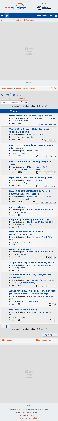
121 (55, 202)
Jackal (31, 252)
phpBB (21, 410)
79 (45, 173)
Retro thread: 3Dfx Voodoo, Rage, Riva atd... (31, 115)
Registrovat (30, 20)
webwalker (32, 280)
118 (42, 202)
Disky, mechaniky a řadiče (27, 302)
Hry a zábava (22, 213)
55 (55, 286)
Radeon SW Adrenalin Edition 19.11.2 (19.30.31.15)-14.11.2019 (27, 233)
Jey (29, 135)
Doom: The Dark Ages (20, 249)
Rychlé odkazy (3, 16)
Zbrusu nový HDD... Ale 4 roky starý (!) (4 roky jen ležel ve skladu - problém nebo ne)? (32, 292)
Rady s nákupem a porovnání (28, 169)
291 (50, 124)
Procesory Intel (23, 153)
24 (51, 186)
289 (42, 124)
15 (55, 157)
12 (45, 157)
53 (48, 286)
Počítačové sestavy (24, 225)
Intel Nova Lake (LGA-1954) (23, 309)
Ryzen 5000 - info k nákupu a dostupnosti (30, 177)
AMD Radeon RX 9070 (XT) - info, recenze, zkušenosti (30, 276)
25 (55, 186)
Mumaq (31, 167)
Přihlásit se (17, 20)
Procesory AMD (23, 199)
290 (46, 124)
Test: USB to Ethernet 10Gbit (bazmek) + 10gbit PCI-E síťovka (29, 130)
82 (55, 173)
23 (48, 186)
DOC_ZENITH (33, 118)
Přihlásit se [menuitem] (51, 16)
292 (55, 124)
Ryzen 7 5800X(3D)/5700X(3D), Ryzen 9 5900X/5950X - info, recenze (29, 192)
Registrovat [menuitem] (56, 16)
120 (50, 202)
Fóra (7, 16)
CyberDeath (33, 296)
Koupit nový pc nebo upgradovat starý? (29, 219)
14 (51, 157)
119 (46, 202)
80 (48, 173)
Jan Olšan (32, 312)
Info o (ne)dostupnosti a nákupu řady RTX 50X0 (30, 163)
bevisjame (32, 237)
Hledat (5, 20)
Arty (22, 412)
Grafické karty (22, 121)
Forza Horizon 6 (17, 207)
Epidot (30, 210)
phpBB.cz (34, 415)
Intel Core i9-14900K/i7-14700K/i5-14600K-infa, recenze (31, 147)
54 (51, 286)
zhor (30, 151)
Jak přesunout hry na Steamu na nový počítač (32, 262)
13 (48, 157)
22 (45, 186)
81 (51, 173)
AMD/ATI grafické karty (26, 283)
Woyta (30, 197)
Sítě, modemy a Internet (26, 137)
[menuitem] (42, 15)
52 (45, 286)
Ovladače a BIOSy (23, 242)
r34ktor (31, 265)
